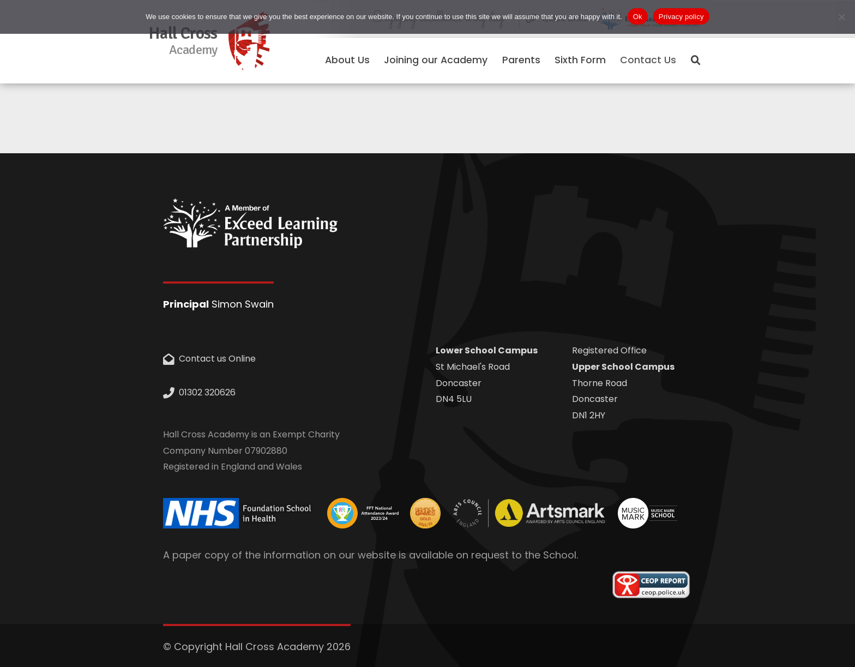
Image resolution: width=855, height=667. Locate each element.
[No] (841, 16)
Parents (521, 60)
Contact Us (648, 60)
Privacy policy (681, 17)
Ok (637, 17)
